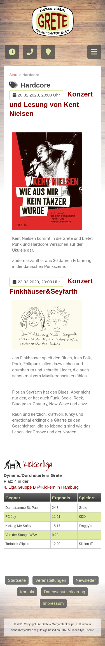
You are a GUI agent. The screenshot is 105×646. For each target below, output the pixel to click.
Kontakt (27, 591)
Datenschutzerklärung (64, 591)
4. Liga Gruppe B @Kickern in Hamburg (41, 487)
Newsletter (86, 580)
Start (13, 75)
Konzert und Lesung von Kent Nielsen (51, 103)
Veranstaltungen (50, 580)
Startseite (17, 580)
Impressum (53, 603)
